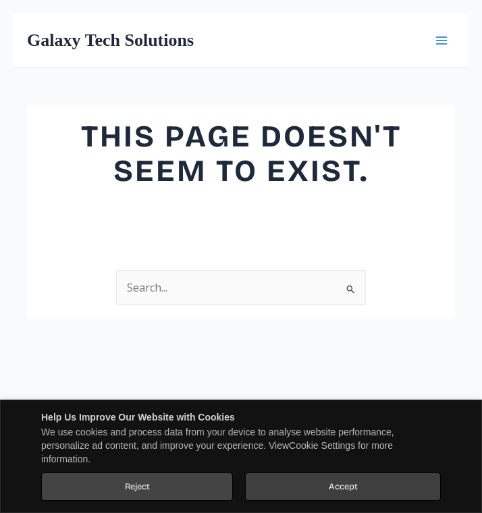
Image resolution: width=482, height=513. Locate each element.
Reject (137, 486)
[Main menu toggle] (441, 40)
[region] (241, 456)
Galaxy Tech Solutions (110, 40)
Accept (343, 486)
